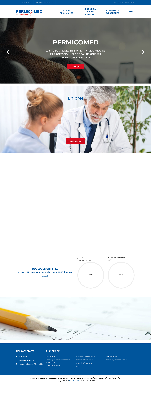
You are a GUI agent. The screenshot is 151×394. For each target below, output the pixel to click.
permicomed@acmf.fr (44, 2)
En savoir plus (75, 141)
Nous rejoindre (118, 2)
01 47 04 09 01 (25, 2)
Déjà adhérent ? (130, 2)
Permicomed (74, 380)
